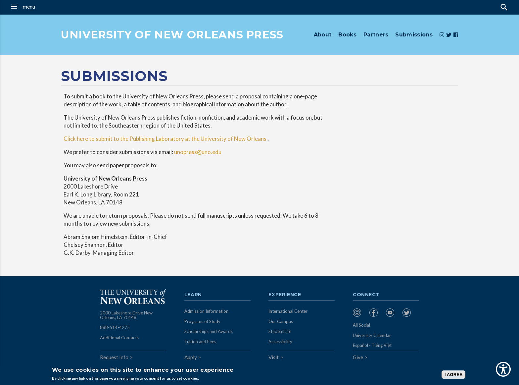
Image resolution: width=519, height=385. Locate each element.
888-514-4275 (115, 327)
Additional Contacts (119, 337)
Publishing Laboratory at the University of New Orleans (197, 138)
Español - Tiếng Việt (372, 345)
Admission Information (206, 311)
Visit (273, 357)
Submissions (414, 34)
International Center (287, 311)
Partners (376, 34)
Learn (193, 295)
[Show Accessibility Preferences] (503, 369)
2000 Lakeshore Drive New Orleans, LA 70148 (126, 315)
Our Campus (280, 321)
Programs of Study (202, 321)
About (323, 34)
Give (358, 357)
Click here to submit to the (96, 138)
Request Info (114, 357)
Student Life (279, 331)
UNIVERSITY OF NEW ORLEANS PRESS (172, 34)
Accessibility (280, 341)
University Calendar (372, 335)
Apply (190, 357)
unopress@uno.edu (197, 151)
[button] (48, 7)
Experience (284, 295)
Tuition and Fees (200, 341)
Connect (366, 295)
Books (347, 34)
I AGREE (453, 374)
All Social (361, 325)
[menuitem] (359, 312)
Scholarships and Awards (208, 331)
